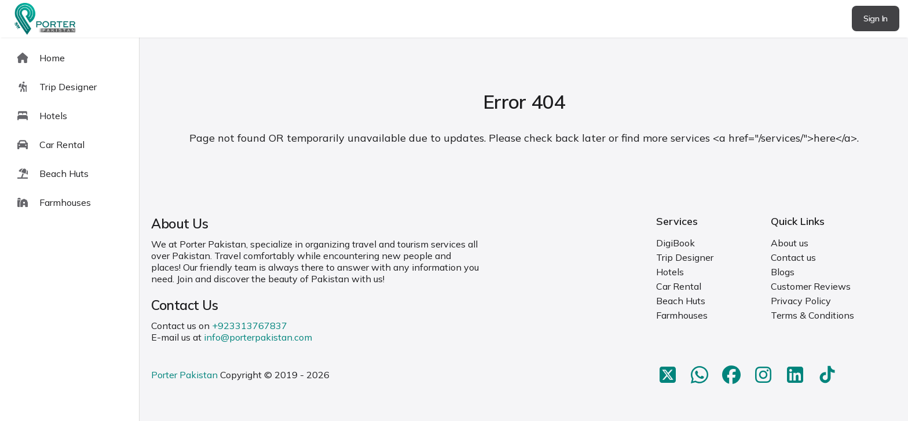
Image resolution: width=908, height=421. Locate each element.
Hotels (670, 272)
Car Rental (678, 286)
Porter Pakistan (184, 375)
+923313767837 (249, 325)
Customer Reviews (811, 286)
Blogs (782, 272)
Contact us (793, 257)
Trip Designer (684, 257)
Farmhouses (682, 315)
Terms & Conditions (812, 315)
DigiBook (675, 243)
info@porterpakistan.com (258, 337)
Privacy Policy (801, 300)
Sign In (875, 18)
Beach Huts (680, 300)
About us (789, 243)
